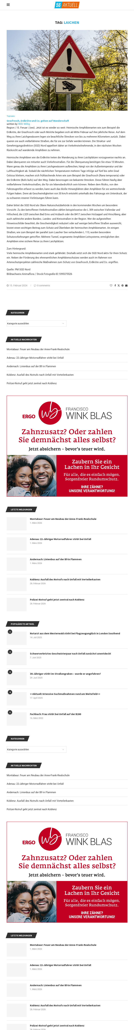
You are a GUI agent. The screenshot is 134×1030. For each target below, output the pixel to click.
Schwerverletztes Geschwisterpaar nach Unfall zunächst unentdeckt (71, 654)
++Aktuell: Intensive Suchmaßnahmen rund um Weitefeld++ (66, 694)
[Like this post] (111, 285)
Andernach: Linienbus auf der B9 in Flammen (31, 792)
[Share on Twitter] (119, 285)
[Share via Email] (126, 285)
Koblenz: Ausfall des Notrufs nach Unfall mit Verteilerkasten (40, 801)
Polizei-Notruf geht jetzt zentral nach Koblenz (32, 809)
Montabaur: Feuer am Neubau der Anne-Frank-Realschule (38, 775)
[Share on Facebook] (115, 285)
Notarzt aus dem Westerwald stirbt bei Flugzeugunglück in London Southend (76, 634)
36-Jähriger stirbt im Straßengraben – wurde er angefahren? (66, 674)
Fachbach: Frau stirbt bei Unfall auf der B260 (56, 714)
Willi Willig (24, 124)
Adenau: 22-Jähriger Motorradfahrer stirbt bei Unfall (35, 784)
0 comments (42, 285)
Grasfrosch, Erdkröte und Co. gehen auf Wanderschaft (38, 120)
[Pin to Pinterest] (123, 285)
